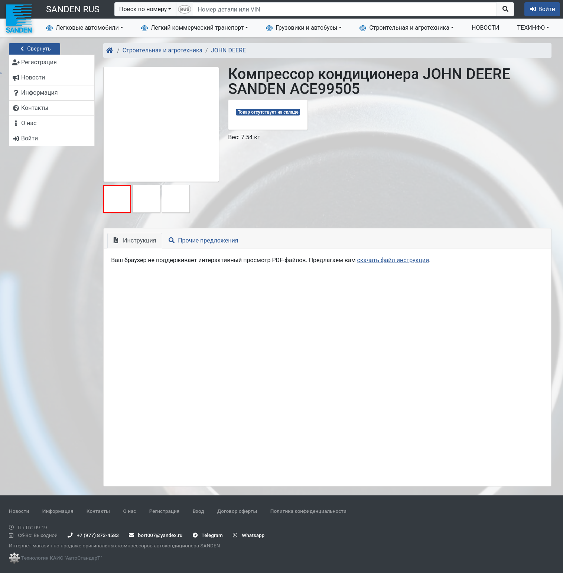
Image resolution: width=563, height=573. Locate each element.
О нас (129, 511)
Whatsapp (248, 535)
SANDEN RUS (73, 9)
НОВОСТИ (485, 27)
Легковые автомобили (82, 28)
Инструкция (135, 240)
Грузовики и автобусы (301, 28)
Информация (58, 511)
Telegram (208, 535)
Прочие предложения (203, 240)
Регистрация (164, 511)
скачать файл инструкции (393, 260)
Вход (198, 511)
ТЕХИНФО (531, 27)
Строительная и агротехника (404, 28)
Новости (19, 511)
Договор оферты (237, 511)
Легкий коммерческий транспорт (192, 28)
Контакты (98, 511)
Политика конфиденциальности (308, 511)
